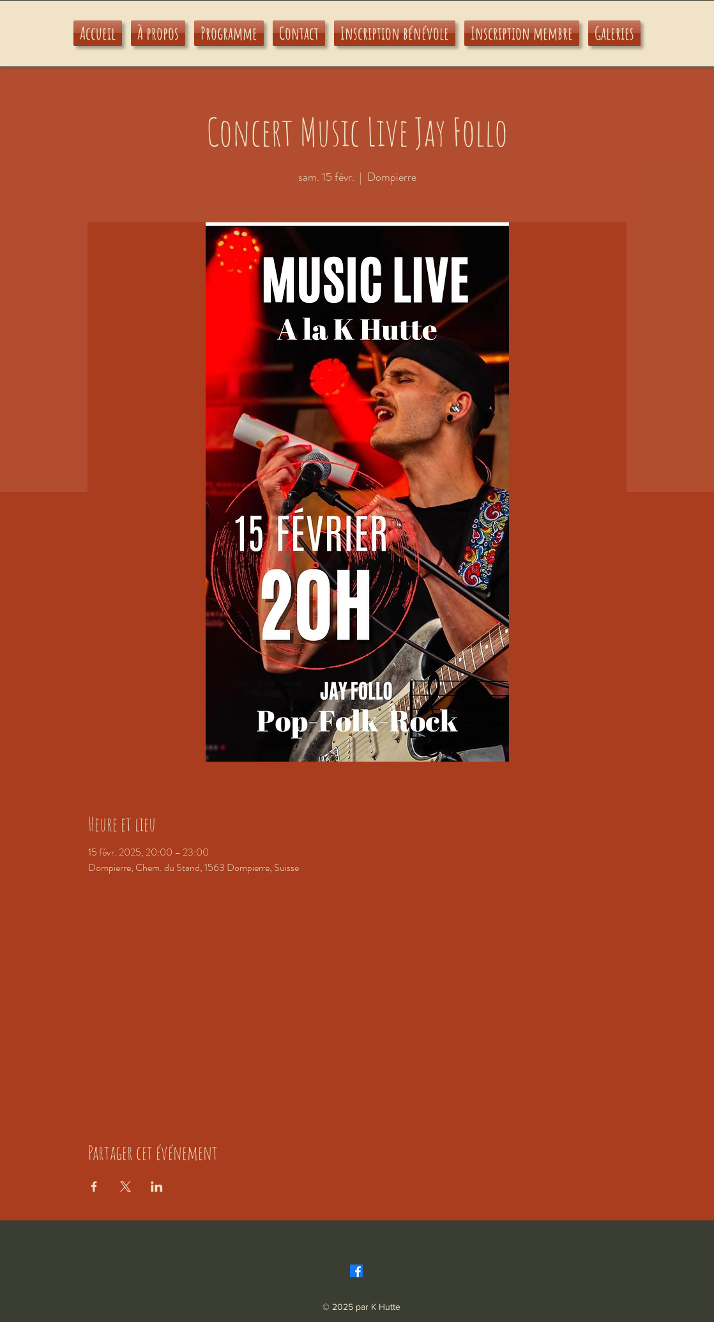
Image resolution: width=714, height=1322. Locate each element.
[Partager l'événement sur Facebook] (94, 1186)
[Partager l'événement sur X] (125, 1186)
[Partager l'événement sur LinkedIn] (157, 1186)
